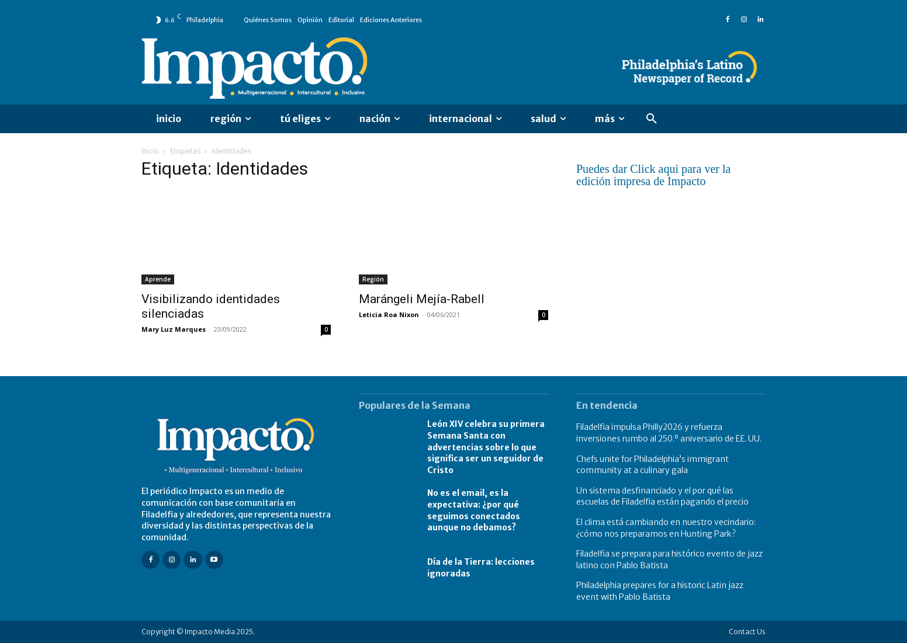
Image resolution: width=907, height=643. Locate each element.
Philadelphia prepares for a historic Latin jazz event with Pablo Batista (659, 591)
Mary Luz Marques (173, 329)
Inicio (150, 151)
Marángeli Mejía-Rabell (421, 299)
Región (373, 279)
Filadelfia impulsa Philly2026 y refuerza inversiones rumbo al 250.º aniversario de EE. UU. (668, 433)
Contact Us (747, 631)
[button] (651, 119)
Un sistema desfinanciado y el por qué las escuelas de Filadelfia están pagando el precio (662, 496)
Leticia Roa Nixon (389, 314)
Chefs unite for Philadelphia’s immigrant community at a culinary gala (652, 465)
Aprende (158, 279)
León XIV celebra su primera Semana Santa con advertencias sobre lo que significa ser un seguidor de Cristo (486, 447)
